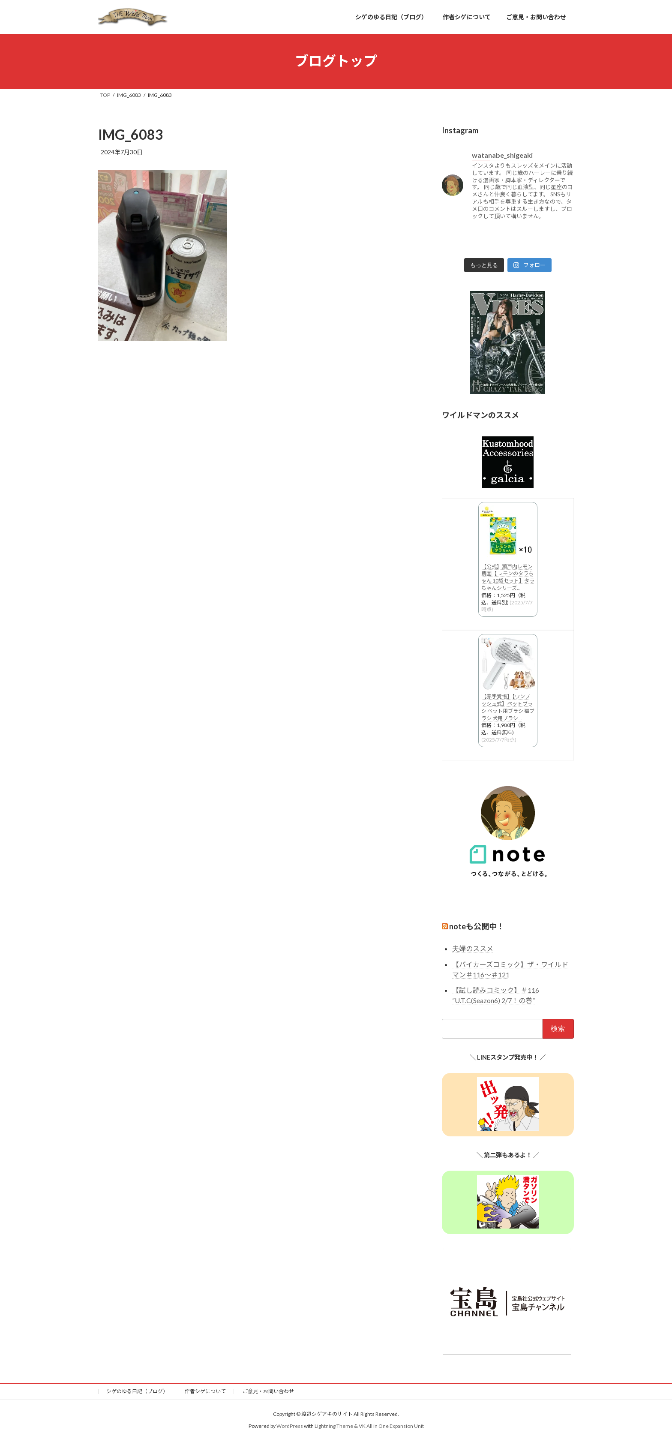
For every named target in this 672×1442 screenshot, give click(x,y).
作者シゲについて (205, 1392)
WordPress (289, 1427)
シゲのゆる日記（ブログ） (137, 1392)
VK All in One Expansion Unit (391, 1427)
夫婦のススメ (472, 949)
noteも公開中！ (476, 926)
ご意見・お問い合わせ (268, 1392)
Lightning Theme (334, 1427)
